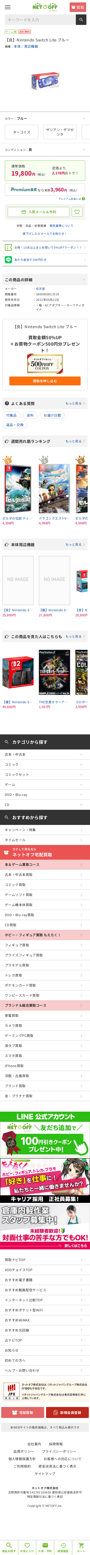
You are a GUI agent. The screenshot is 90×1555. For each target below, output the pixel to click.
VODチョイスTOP (18, 1269)
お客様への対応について (63, 1458)
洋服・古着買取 (17, 1075)
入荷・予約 (45, 1551)
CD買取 (11, 924)
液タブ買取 (13, 1045)
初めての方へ (15, 1360)
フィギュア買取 (17, 945)
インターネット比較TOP (24, 1300)
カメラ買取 (13, 1025)
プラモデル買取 (17, 965)
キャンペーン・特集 (20, 829)
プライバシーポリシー (59, 1451)
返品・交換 (15, 424)
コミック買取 (15, 884)
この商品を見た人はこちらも (48, 636)
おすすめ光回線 (17, 1330)
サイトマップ (45, 1473)
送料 (30, 415)
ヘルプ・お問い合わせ (22, 1370)
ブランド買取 (15, 1085)
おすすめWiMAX (17, 1320)
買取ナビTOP (15, 1259)
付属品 (11, 415)
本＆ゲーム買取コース (22, 864)
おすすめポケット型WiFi (24, 1310)
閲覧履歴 (63, 1551)
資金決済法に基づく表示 (57, 1466)
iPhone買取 (14, 1065)
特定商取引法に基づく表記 (45, 1496)
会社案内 (34, 1443)
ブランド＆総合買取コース (25, 1005)
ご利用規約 (22, 1466)
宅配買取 (26, 1412)
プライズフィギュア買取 (24, 955)
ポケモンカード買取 (20, 985)
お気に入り (27, 1551)
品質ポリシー (23, 1451)
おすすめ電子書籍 (18, 1279)
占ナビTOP (13, 1340)
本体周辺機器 (48, 544)
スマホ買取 (13, 1055)
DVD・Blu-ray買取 (19, 914)
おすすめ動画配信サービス (25, 1289)
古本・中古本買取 (18, 874)
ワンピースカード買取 (22, 995)
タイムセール (15, 839)
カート (81, 1551)
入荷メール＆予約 (42, 211)
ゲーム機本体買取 (18, 904)
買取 (80, 7)
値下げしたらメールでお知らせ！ (45, 233)
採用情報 (56, 1443)
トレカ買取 (13, 975)
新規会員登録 (70, 1412)
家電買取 (12, 1015)
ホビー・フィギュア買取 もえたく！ (33, 934)
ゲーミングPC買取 (19, 1035)
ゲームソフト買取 (18, 894)
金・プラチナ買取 (18, 1095)
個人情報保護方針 (22, 1458)
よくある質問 (48, 403)
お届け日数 (52, 415)
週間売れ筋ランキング (48, 441)
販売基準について (61, 225)
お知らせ (12, 1350)
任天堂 (40, 288)
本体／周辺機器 (26, 46)
